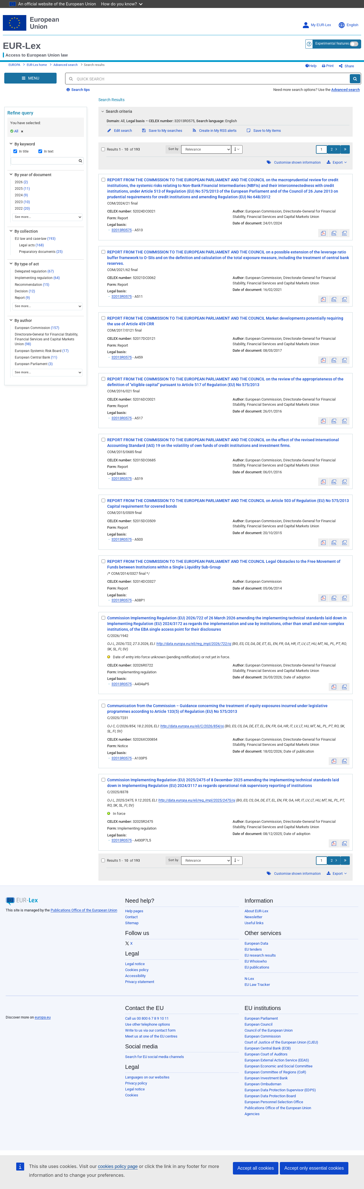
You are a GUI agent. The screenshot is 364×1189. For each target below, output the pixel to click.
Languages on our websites (147, 1077)
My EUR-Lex (316, 25)
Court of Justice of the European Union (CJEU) (281, 1042)
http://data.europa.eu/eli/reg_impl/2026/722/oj (193, 644)
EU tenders (253, 949)
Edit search (119, 130)
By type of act (24, 264)
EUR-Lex (22, 46)
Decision (25, 291)
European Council (258, 1024)
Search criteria (116, 111)
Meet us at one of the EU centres (151, 1036)
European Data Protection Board (270, 1096)
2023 (22, 202)
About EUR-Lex (256, 911)
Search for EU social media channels (154, 1057)
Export (337, 162)
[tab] (225, 111)
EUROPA (14, 65)
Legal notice (135, 964)
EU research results (260, 955)
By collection (23, 231)
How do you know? (122, 3)
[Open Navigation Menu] (30, 78)
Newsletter (253, 917)
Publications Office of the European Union (84, 910)
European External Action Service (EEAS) (277, 1060)
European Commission (37, 328)
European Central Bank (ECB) (268, 1048)
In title (20, 151)
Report (22, 298)
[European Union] (20, 1009)
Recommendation (32, 285)
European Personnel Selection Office (274, 1102)
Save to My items (263, 130)
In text (45, 151)
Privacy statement (139, 982)
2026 (21, 182)
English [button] (348, 25)
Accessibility (135, 976)
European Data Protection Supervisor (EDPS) (280, 1090)
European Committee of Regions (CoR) (275, 1072)
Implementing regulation (37, 278)
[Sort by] (206, 149)
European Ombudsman (263, 1084)
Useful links (254, 923)
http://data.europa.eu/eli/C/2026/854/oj (192, 726)
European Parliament (34, 364)
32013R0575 (121, 230)
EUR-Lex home (37, 65)
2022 (22, 209)
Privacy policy (136, 1083)
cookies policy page (118, 1166)
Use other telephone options (147, 1024)
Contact (131, 917)
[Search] (355, 78)
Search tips (78, 90)
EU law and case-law (35, 239)
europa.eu (43, 1017)
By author (20, 320)
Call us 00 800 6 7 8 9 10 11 (147, 1018)
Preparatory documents (41, 252)
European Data (256, 943)
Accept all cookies (255, 1168)
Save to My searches (161, 130)
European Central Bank (36, 357)
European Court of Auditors (266, 1054)
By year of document (30, 174)
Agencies (252, 1114)
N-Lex (249, 978)
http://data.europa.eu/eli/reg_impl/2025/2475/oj (196, 800)
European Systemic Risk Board (42, 351)
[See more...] (47, 217)
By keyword (22, 144)
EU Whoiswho (256, 961)
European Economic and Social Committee (279, 1066)
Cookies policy (136, 970)
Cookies (131, 1095)
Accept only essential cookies (314, 1168)
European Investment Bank (266, 1078)
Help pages (134, 911)
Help (311, 66)
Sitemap (131, 923)
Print (328, 66)
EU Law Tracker (257, 984)
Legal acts (31, 245)
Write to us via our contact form (150, 1030)
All (18, 131)
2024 (21, 195)
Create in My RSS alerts (214, 130)
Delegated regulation (34, 271)
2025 (22, 189)
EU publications (257, 967)
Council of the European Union (269, 1030)
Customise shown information (297, 162)
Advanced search (65, 65)
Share (346, 66)
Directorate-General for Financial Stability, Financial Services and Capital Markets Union (46, 339)
